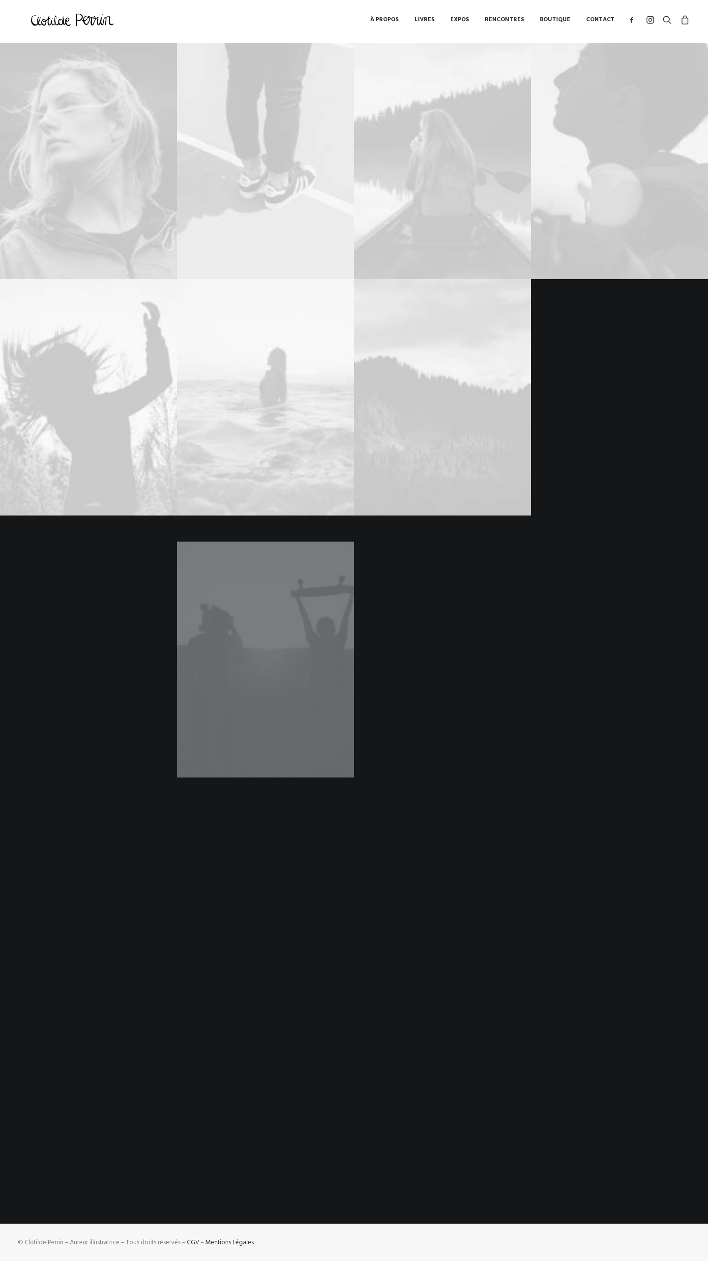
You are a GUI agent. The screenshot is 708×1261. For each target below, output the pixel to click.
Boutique (555, 22)
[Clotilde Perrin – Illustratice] (73, 21)
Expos (459, 22)
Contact (600, 22)
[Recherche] (667, 22)
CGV (193, 1242)
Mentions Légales (230, 1242)
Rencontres (504, 22)
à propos (384, 22)
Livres (424, 22)
